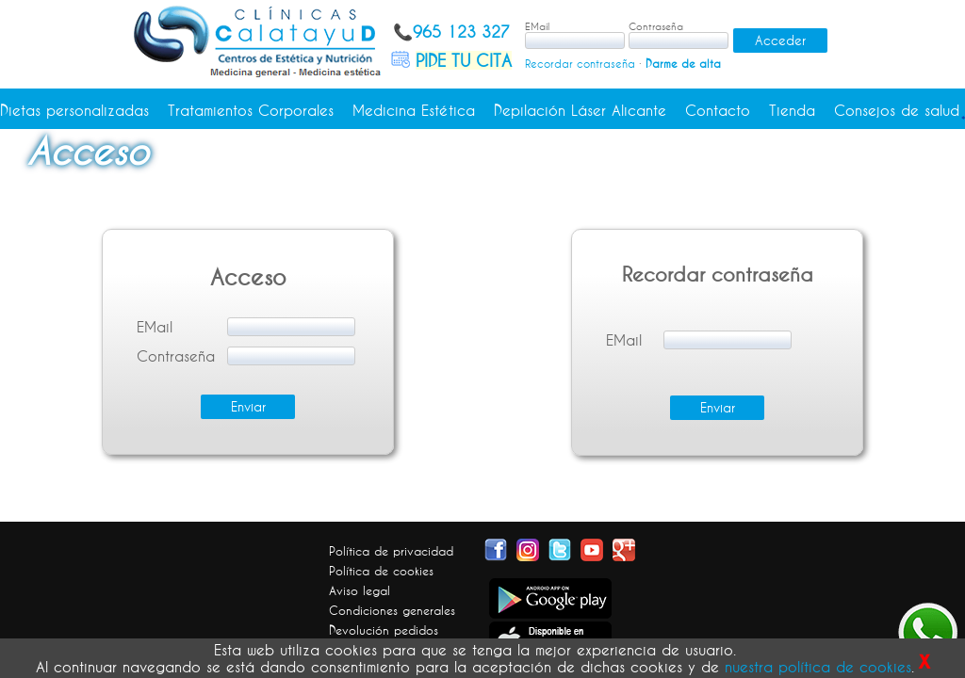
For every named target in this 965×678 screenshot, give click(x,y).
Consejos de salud (896, 110)
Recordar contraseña (580, 63)
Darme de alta (683, 63)
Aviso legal (359, 590)
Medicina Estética (413, 110)
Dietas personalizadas (74, 110)
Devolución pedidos (383, 630)
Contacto (717, 110)
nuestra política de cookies (818, 666)
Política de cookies (381, 570)
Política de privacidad (391, 550)
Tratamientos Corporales (251, 110)
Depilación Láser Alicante (580, 110)
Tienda (792, 110)
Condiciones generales (392, 610)
